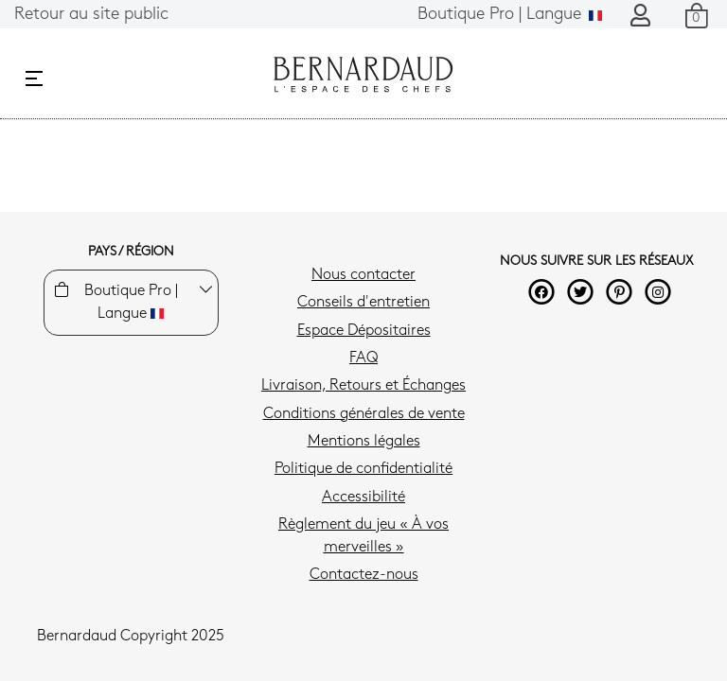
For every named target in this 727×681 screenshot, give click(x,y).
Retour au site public (91, 15)
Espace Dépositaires (364, 331)
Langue (509, 15)
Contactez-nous (364, 575)
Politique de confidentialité (363, 469)
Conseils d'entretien (363, 302)
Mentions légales (364, 441)
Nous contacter (363, 275)
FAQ (363, 358)
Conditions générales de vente (364, 414)
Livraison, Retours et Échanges (363, 385)
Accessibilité (363, 497)
